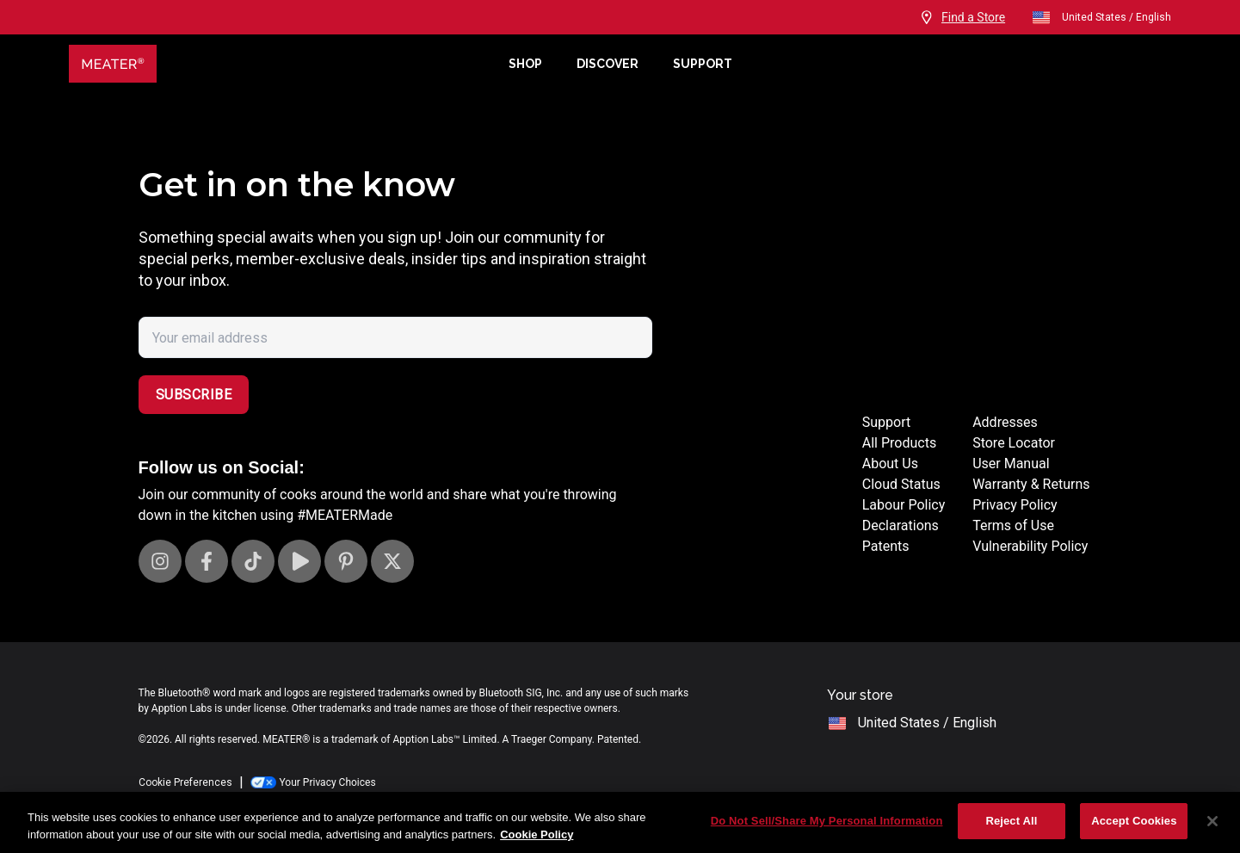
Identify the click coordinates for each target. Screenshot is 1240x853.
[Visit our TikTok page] (253, 561)
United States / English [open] (1101, 17)
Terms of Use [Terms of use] (1013, 525)
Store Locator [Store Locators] (1013, 443)
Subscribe (194, 394)
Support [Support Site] (886, 422)
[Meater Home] (280, 64)
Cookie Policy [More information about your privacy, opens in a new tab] (536, 834)
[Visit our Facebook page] (206, 561)
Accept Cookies (1133, 820)
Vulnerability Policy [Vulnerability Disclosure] (1030, 546)
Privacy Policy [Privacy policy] (1015, 505)
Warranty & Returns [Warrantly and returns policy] (1030, 484)
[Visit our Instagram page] (160, 561)
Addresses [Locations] (1005, 422)
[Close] (1212, 821)
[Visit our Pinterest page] (345, 561)
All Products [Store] (899, 443)
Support (702, 64)
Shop (525, 64)
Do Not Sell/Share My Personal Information (827, 820)
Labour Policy (903, 505)
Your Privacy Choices (313, 782)
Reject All (1011, 820)
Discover (608, 64)
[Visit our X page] (392, 561)
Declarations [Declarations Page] (900, 525)
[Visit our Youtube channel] (299, 561)
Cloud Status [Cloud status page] (901, 484)
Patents (886, 546)
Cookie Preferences (185, 782)
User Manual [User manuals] (1010, 463)
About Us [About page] (890, 463)
